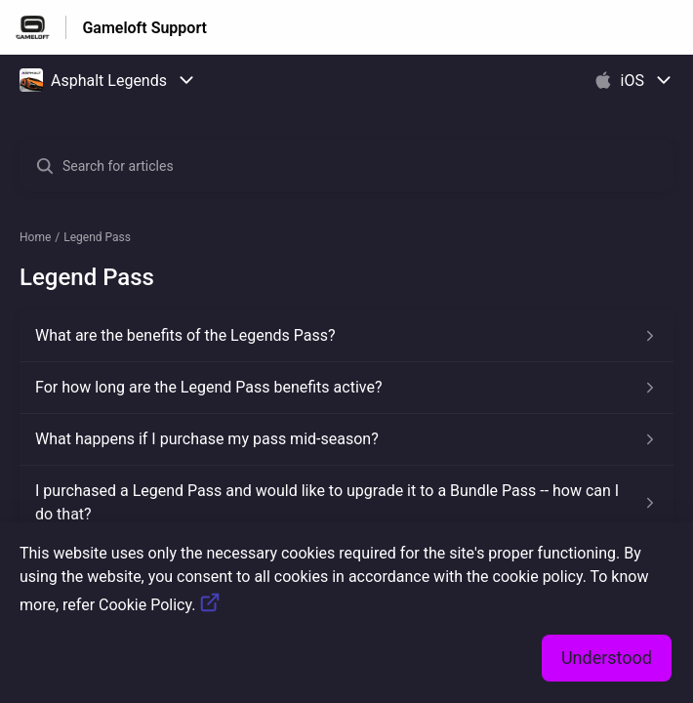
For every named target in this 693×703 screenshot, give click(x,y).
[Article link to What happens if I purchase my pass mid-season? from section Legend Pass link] (346, 439)
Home (35, 237)
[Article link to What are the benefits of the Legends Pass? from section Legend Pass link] (346, 336)
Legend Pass (97, 237)
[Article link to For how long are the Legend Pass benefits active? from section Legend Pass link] (346, 387)
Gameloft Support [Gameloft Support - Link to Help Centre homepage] (144, 28)
